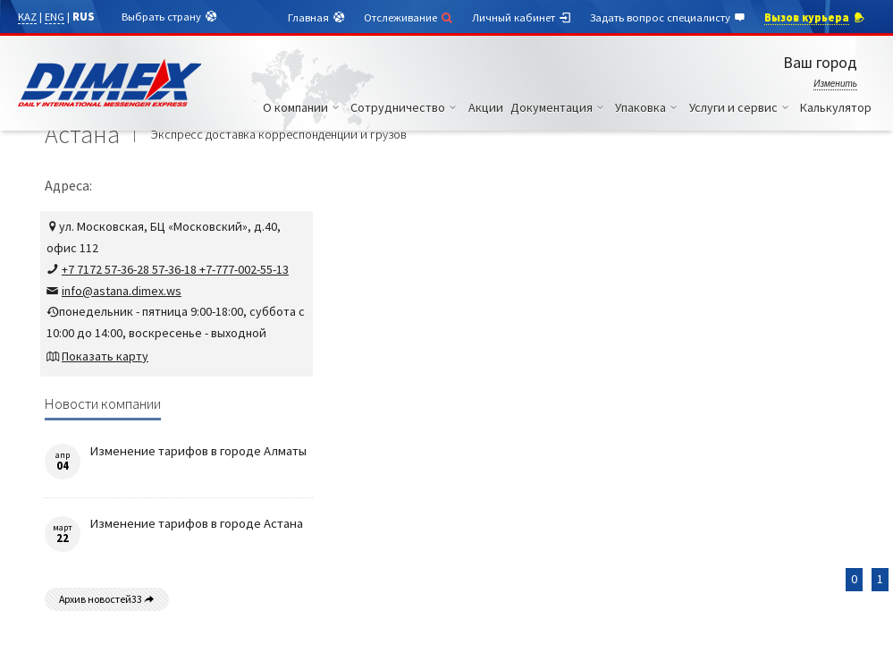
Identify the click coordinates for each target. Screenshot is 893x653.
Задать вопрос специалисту (668, 18)
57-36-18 (173, 269)
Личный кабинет (522, 18)
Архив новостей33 (107, 599)
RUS (83, 16)
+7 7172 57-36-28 (105, 269)
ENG (54, 16)
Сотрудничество (405, 107)
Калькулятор (836, 107)
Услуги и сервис (741, 107)
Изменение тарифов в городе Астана (196, 523)
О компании (303, 107)
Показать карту (105, 356)
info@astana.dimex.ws (121, 291)
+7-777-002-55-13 (243, 269)
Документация (559, 107)
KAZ (27, 16)
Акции (485, 107)
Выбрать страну (170, 17)
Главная (317, 18)
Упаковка (648, 107)
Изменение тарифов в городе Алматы (198, 451)
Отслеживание (409, 17)
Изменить (835, 83)
